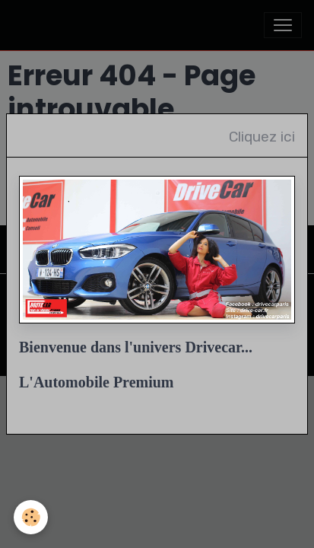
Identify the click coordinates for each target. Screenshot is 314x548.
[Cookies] (31, 517)
